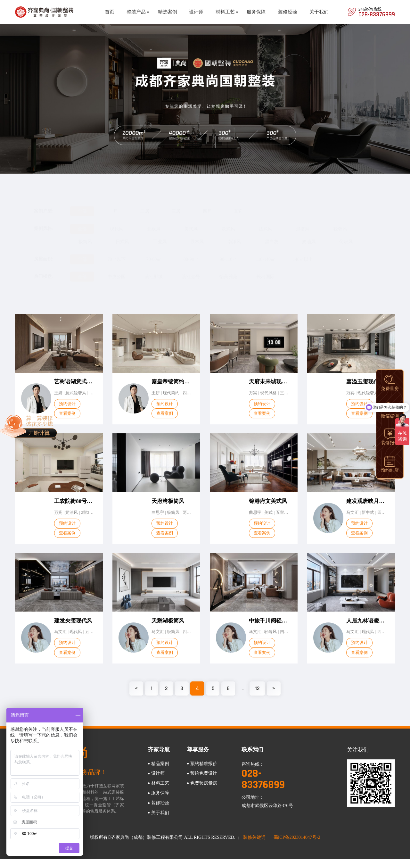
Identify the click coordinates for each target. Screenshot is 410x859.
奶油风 (309, 235)
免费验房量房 (203, 783)
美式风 (191, 222)
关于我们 (319, 11)
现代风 (116, 222)
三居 (175, 204)
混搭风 (302, 222)
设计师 (196, 11)
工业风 (160, 235)
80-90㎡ (191, 252)
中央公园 (117, 270)
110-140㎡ (265, 252)
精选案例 (167, 11)
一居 (113, 204)
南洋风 (234, 235)
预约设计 (67, 409)
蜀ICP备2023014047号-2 (297, 837)
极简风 (85, 235)
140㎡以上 (303, 252)
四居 (207, 204)
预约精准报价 (203, 763)
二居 (144, 204)
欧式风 (228, 222)
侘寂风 (346, 235)
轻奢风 (340, 222)
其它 (238, 204)
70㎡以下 (117, 252)
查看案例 (67, 419)
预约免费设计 (203, 773)
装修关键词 (254, 837)
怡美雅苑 (228, 270)
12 (257, 688)
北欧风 (153, 222)
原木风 (197, 235)
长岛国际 (266, 270)
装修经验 (287, 11)
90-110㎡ (228, 252)
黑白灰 (271, 235)
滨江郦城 (154, 270)
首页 (109, 11)
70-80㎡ (153, 252)
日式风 (122, 235)
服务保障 (256, 11)
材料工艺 (225, 11)
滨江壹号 (191, 270)
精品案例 (160, 763)
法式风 (265, 222)
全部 (82, 204)
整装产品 (136, 11)
